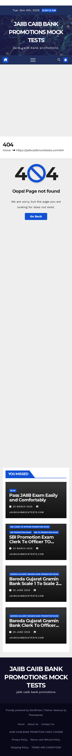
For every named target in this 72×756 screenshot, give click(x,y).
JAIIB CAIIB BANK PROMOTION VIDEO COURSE (36, 732)
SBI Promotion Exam (20, 532)
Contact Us (47, 724)
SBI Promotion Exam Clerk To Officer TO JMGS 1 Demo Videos (31, 541)
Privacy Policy (19, 739)
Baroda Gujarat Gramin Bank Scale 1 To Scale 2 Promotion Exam (34, 583)
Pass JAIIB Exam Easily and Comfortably (33, 498)
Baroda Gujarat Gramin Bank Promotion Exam (34, 574)
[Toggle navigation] (33, 60)
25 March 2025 (23, 506)
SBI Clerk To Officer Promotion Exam (29, 527)
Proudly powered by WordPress (24, 710)
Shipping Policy (20, 747)
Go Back (36, 216)
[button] (58, 60)
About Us (33, 724)
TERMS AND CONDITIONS (46, 747)
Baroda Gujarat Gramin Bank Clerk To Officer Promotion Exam (34, 625)
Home (7, 150)
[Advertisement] (36, 100)
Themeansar (36, 715)
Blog (12, 490)
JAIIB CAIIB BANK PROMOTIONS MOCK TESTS (36, 32)
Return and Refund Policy (45, 739)
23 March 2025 (23, 548)
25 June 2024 (22, 590)
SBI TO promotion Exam (46, 532)
